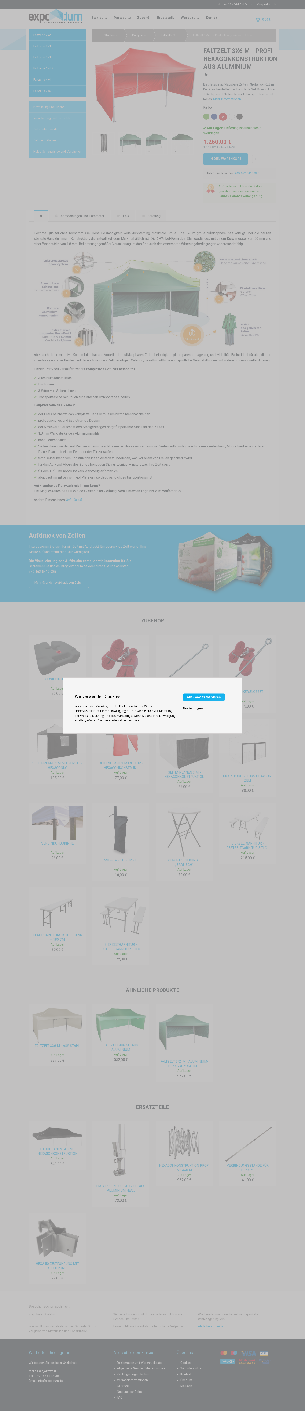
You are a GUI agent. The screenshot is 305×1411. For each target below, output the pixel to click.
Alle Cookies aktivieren (204, 697)
